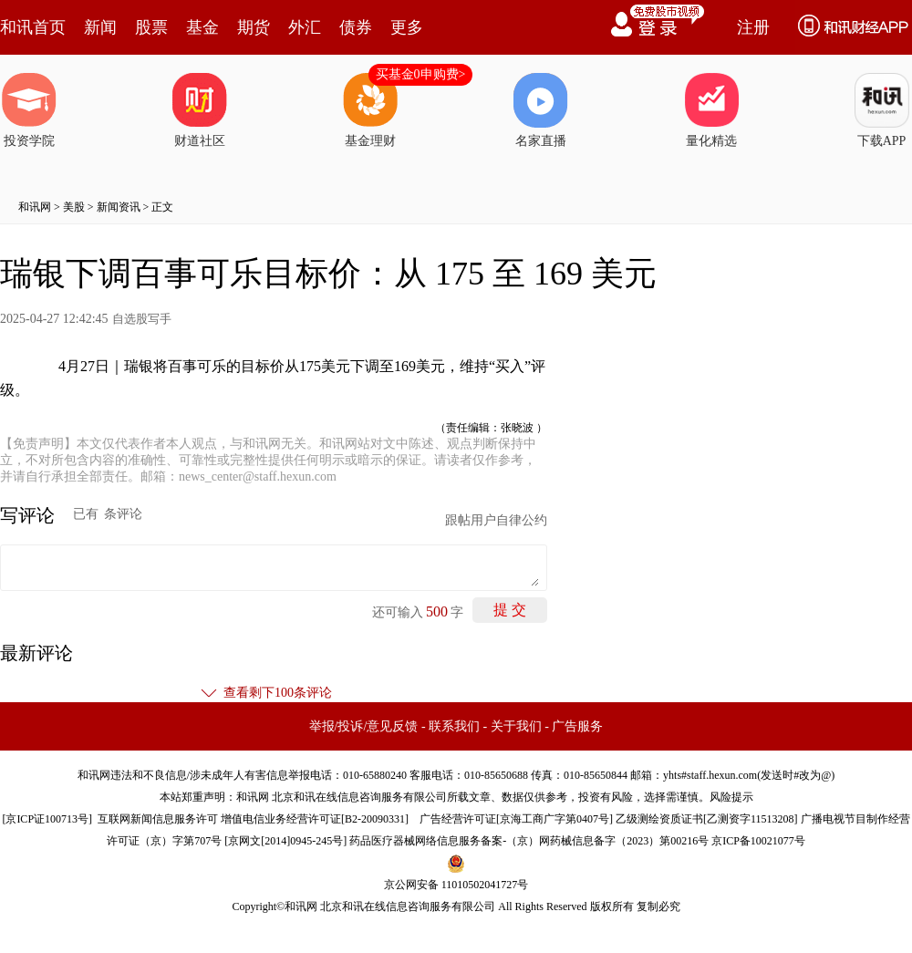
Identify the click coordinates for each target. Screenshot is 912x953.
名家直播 (540, 110)
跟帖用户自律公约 (496, 520)
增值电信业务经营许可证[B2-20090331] (315, 819)
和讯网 (34, 207)
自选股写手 (141, 319)
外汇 (304, 27)
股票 (151, 27)
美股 (74, 207)
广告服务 (577, 726)
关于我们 (516, 726)
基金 (202, 27)
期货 (253, 27)
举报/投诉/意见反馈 (364, 726)
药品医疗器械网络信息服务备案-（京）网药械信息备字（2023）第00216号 (529, 840)
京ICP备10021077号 (758, 840)
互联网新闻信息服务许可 (158, 819)
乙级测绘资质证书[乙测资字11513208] (707, 819)
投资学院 (29, 110)
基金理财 (370, 110)
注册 (753, 27)
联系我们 (454, 726)
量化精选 (711, 110)
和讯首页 (33, 27)
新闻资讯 (118, 207)
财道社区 (199, 110)
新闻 (100, 27)
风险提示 (731, 797)
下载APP (882, 110)
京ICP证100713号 (46, 819)
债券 (355, 27)
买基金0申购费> (421, 74)
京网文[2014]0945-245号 (285, 840)
